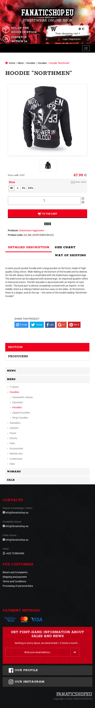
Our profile (23, 670)
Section (15, 347)
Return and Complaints (15, 572)
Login (65, 39)
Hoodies (30, 63)
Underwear (16, 458)
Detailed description (28, 247)
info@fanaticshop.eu (17, 512)
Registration (75, 39)
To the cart (47, 213)
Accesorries (16, 448)
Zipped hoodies (21, 412)
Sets (12, 463)
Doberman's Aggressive (31, 230)
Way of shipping (70, 255)
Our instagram (26, 681)
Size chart (81, 182)
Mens (21, 63)
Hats (12, 443)
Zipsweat (17, 402)
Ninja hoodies (20, 417)
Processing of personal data (18, 586)
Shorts (13, 438)
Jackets (14, 427)
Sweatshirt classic (22, 397)
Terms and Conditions (14, 581)
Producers (18, 356)
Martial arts (16, 453)
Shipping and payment (15, 576)
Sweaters (15, 422)
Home (12, 63)
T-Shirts (14, 386)
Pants (13, 433)
